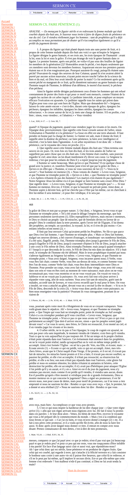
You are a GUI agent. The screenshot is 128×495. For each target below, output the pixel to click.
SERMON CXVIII (11, 378)
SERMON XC (9, 294)
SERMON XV (9, 69)
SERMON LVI (9, 189)
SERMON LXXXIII (12, 273)
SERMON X (8, 54)
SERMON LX (9, 201)
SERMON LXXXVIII (13, 288)
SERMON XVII (10, 75)
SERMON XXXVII (11, 135)
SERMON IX (8, 51)
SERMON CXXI (10, 387)
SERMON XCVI (10, 312)
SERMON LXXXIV (12, 276)
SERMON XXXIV (11, 126)
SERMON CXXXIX (12, 441)
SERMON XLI (9, 144)
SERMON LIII (9, 180)
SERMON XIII (9, 63)
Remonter (7, 24)
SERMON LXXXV (11, 279)
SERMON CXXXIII (12, 423)
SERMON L (8, 171)
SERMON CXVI (10, 372)
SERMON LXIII (10, 210)
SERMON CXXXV (12, 429)
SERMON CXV (10, 369)
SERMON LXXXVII (12, 285)
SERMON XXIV (10, 96)
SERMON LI (8, 174)
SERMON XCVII (11, 315)
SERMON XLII (9, 147)
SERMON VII (9, 45)
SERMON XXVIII (11, 108)
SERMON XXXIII (11, 123)
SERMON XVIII (10, 81)
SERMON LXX (10, 231)
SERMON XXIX (10, 111)
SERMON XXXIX (11, 138)
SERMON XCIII (10, 303)
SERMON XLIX (10, 168)
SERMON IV (8, 36)
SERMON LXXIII (11, 240)
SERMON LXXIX (11, 261)
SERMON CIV (9, 336)
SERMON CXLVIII (12, 468)
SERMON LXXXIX (12, 291)
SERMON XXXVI (11, 132)
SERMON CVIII (10, 348)
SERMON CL (9, 474)
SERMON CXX (10, 384)
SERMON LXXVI (11, 252)
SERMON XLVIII (11, 165)
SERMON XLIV (10, 153)
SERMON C (8, 324)
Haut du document (78, 470)
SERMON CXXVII (11, 405)
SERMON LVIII (10, 195)
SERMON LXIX (10, 228)
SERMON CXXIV (11, 396)
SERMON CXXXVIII (13, 438)
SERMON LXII (9, 207)
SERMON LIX (9, 198)
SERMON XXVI (10, 102)
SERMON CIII (9, 333)
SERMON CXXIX (11, 411)
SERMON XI (8, 57)
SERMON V (8, 39)
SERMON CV (9, 339)
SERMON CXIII (10, 363)
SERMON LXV (10, 216)
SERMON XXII (10, 90)
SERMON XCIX (10, 321)
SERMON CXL (10, 444)
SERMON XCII (10, 300)
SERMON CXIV (10, 366)
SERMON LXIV (10, 213)
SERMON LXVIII (11, 225)
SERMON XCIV (10, 306)
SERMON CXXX (11, 414)
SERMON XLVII (10, 162)
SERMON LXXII (10, 237)
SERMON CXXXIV (12, 426)
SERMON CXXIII (11, 393)
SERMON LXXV (11, 249)
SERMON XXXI (10, 117)
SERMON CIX (9, 351)
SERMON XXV (10, 99)
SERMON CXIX (10, 381)
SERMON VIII (9, 48)
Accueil (5, 21)
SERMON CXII (10, 360)
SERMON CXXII (11, 390)
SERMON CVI (9, 342)
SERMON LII (9, 177)
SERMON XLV (10, 156)
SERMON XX (9, 84)
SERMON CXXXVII (12, 435)
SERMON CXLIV (11, 456)
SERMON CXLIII (11, 453)
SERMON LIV (9, 183)
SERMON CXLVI (11, 462)
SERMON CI (8, 327)
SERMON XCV (10, 309)
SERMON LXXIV (11, 243)
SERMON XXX (10, 114)
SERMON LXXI (10, 234)
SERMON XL (9, 141)
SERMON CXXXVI (12, 432)
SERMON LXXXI (11, 267)
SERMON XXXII (11, 120)
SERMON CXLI (10, 447)
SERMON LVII (9, 192)
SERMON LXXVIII (12, 258)
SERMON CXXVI (11, 402)
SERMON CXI (9, 357)
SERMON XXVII (11, 105)
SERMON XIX (9, 78)
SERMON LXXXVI (12, 282)
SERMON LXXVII (11, 255)
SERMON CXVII (11, 375)
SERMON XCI (9, 297)
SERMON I (7, 27)
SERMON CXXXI (11, 417)
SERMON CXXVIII (12, 408)
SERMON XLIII (10, 150)
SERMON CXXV (11, 399)
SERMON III (8, 33)
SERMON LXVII (10, 222)
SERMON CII (9, 330)
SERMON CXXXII (11, 420)
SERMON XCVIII (11, 318)
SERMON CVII (10, 345)
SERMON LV (9, 186)
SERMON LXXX (11, 264)
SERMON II (8, 30)
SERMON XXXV (11, 129)
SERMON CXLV (10, 459)
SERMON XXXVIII (12, 246)
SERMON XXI (9, 87)
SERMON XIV (9, 66)
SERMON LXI (9, 204)
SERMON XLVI (10, 159)
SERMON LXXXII (11, 270)
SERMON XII (9, 60)
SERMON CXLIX (11, 471)
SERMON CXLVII (11, 465)
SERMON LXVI (10, 219)
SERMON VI (8, 42)
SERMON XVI (9, 72)
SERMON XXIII (10, 93)
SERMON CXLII (10, 450)
